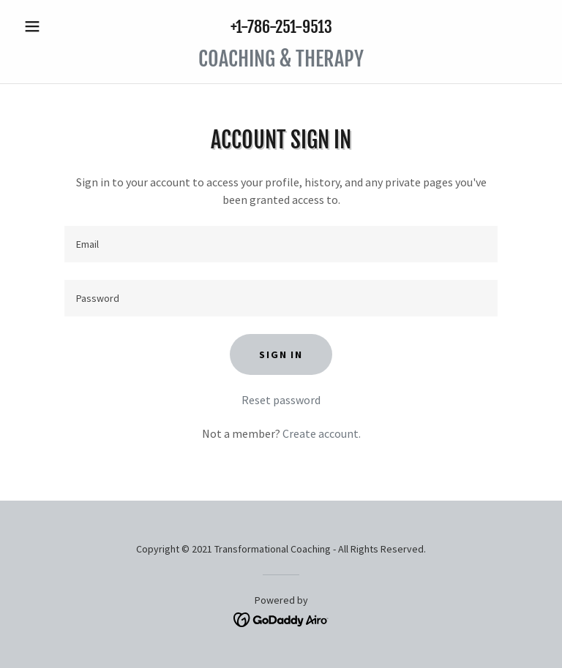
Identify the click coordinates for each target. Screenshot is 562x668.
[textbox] (281, 244)
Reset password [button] (281, 399)
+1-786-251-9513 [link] (281, 27)
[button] (57, 26)
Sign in (280, 354)
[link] (281, 62)
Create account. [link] (321, 433)
